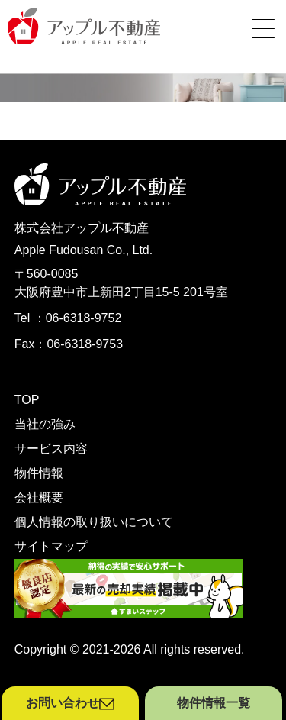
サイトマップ (51, 546)
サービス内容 (51, 448)
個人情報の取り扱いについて (93, 521)
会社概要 (38, 497)
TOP (27, 399)
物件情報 (38, 473)
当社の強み (45, 424)
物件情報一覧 (213, 702)
